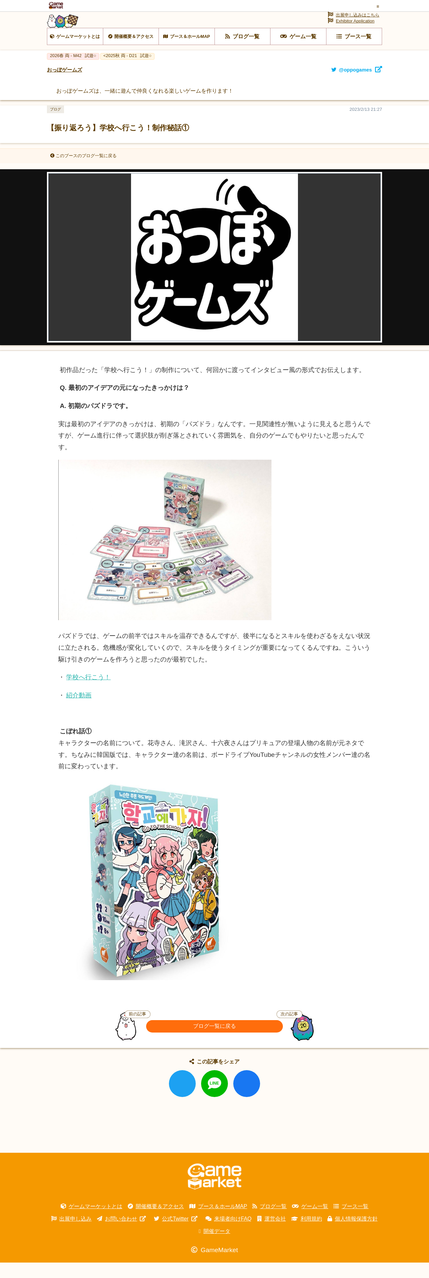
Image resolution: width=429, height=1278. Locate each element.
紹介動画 (78, 710)
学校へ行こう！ (88, 692)
